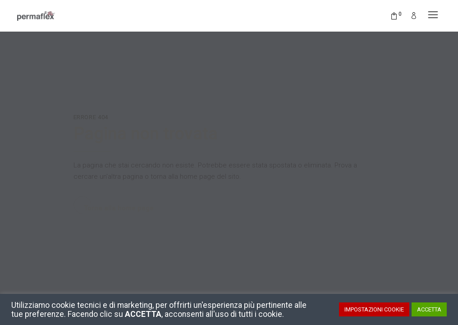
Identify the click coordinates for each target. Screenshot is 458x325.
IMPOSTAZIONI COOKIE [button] (374, 309)
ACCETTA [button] (429, 309)
